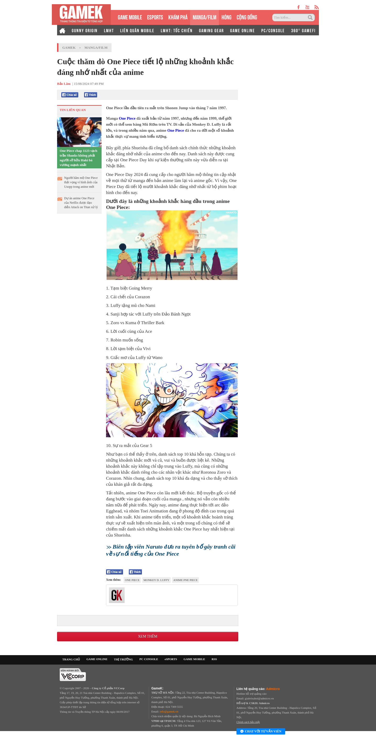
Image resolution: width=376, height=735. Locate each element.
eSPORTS (155, 16)
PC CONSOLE (149, 659)
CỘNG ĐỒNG (247, 16)
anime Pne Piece (185, 580)
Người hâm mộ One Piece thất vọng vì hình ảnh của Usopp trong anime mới (81, 182)
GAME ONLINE (242, 30)
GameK (69, 47)
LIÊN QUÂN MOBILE (137, 30)
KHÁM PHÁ (177, 16)
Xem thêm (147, 636)
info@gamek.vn (169, 711)
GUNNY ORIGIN (85, 30)
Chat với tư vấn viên (260, 731)
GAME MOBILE (130, 16)
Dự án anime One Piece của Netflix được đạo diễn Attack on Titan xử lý (81, 202)
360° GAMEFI (303, 30)
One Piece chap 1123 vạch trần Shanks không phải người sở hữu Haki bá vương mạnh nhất (78, 158)
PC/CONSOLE (273, 30)
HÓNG (226, 16)
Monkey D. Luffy (156, 580)
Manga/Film (96, 47)
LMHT (109, 30)
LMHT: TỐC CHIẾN (177, 30)
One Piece (127, 118)
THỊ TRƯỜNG (123, 659)
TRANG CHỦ (71, 659)
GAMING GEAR (211, 30)
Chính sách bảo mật (248, 721)
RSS (214, 659)
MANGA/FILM (204, 16)
